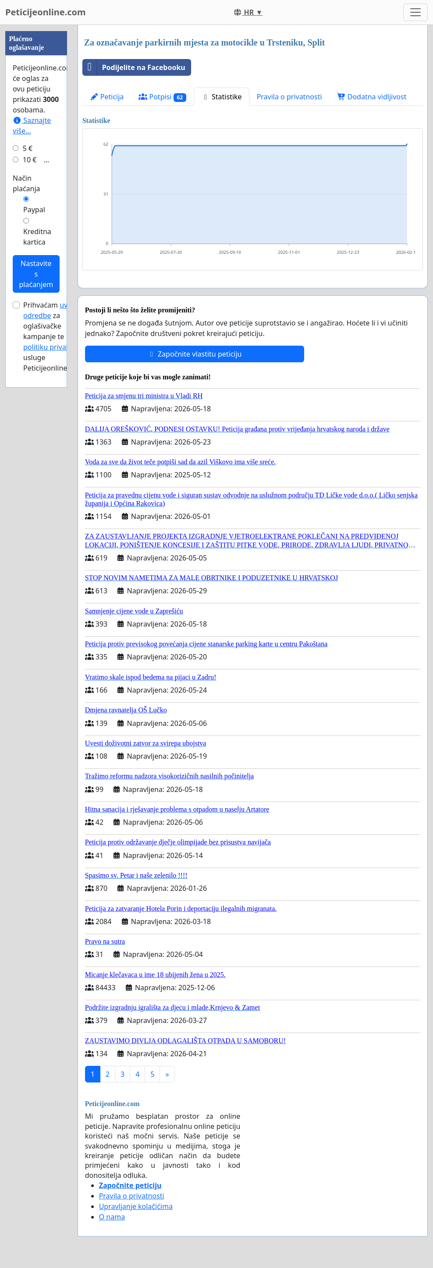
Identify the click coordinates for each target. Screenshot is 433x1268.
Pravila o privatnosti (289, 97)
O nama (112, 1217)
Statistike (221, 97)
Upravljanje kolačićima (136, 1206)
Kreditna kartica (37, 237)
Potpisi (162, 97)
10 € (30, 160)
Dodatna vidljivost (372, 97)
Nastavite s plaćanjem (36, 274)
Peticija (107, 97)
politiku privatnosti (54, 347)
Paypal (34, 209)
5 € (27, 148)
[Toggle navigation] (415, 12)
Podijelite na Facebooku (134, 67)
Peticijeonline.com (45, 12)
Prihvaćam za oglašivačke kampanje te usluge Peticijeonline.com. (54, 336)
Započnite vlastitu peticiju (194, 354)
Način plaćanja (26, 183)
